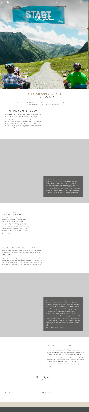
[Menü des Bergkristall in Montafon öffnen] (5, 2)
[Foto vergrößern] (23, 131)
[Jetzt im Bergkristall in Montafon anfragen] (74, 2)
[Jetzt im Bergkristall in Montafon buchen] (84, 2)
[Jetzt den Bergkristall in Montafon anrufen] (62, 2)
